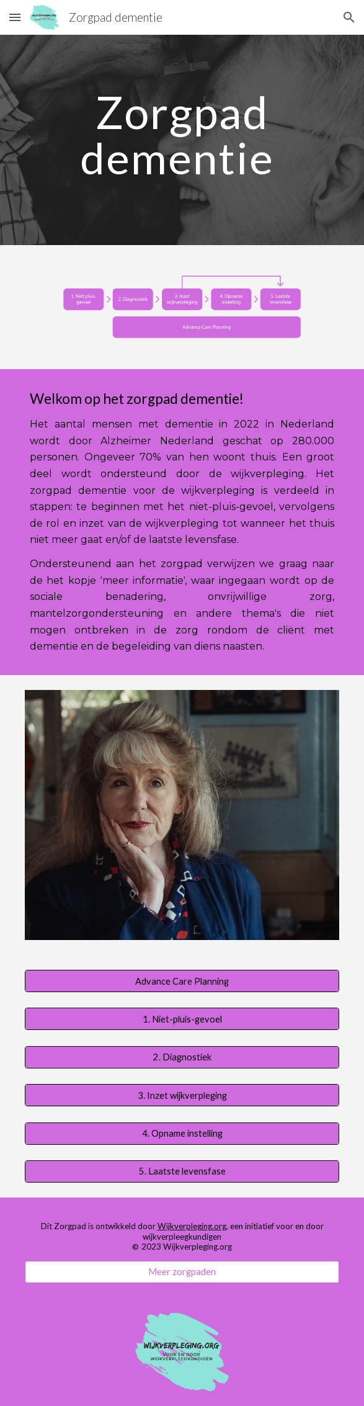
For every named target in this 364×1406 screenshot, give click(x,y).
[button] (15, 17)
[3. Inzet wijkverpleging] (182, 1095)
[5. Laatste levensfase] (182, 1171)
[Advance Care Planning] (182, 981)
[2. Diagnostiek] (182, 1057)
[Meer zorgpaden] (182, 1271)
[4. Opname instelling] (182, 1133)
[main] (182, 139)
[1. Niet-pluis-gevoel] (182, 1019)
